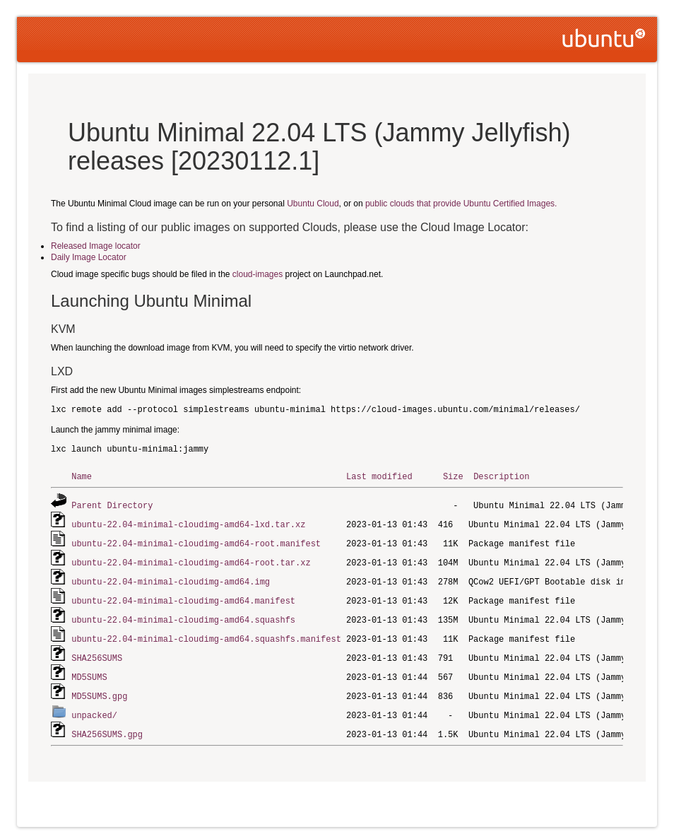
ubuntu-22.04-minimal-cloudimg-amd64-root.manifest (196, 541)
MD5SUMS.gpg (99, 688)
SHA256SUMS (96, 651)
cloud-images (257, 274)
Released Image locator (96, 246)
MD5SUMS (89, 670)
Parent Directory (112, 504)
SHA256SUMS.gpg (107, 725)
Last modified (379, 476)
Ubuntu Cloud (312, 203)
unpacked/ (94, 706)
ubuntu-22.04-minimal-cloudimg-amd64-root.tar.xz (190, 559)
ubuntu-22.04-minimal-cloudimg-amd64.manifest (183, 596)
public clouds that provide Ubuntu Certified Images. (461, 203)
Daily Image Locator (88, 257)
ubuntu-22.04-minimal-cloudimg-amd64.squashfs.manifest (206, 633)
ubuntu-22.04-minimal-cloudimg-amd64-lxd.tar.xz (188, 523)
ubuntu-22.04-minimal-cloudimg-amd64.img (170, 578)
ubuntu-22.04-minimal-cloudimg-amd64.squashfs (183, 615)
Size (453, 476)
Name (81, 476)
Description (501, 476)
